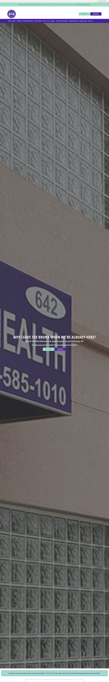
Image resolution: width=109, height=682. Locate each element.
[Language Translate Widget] (103, 1)
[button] (95, 14)
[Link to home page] (9, 14)
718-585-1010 (49, 673)
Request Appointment (60, 349)
